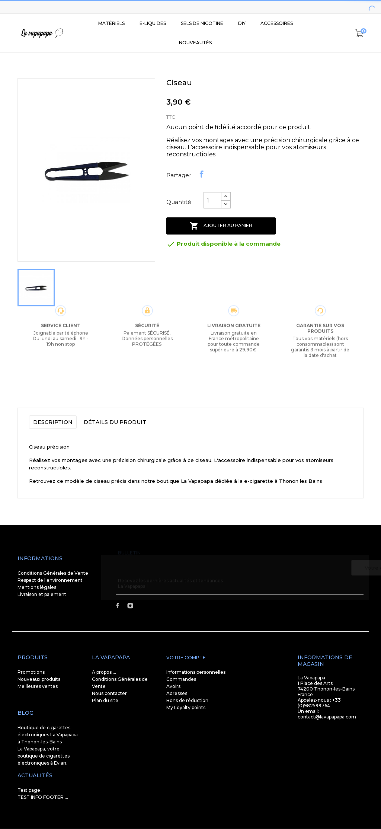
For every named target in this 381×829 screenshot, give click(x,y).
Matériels (111, 23)
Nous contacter (109, 693)
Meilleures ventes (37, 686)
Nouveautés (195, 42)
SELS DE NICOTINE (202, 23)
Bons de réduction (187, 700)
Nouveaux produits (38, 679)
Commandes (181, 679)
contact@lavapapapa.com (327, 717)
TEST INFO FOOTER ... (42, 797)
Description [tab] (53, 422)
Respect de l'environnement (50, 580)
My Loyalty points (185, 707)
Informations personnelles (195, 672)
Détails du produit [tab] (115, 422)
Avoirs (173, 686)
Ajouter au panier (221, 225)
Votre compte (186, 657)
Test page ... (31, 790)
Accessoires (276, 23)
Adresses (176, 693)
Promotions (31, 672)
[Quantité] (212, 200)
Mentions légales (36, 587)
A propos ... (104, 672)
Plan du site (105, 700)
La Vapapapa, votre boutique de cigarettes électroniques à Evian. (43, 756)
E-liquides (153, 23)
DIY (242, 23)
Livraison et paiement (41, 594)
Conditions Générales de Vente (52, 573)
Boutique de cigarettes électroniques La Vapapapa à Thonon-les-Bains (47, 734)
